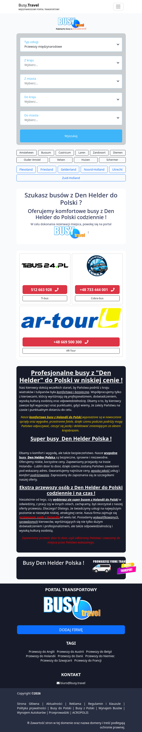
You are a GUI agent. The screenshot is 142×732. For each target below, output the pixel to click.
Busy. (39, 7)
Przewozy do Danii (70, 656)
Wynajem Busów (110, 708)
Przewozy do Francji (88, 660)
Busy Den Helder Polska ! (53, 562)
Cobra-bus (97, 298)
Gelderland (68, 169)
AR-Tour (71, 350)
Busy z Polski (85, 708)
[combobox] (72, 44)
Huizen (86, 160)
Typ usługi (31, 42)
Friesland (46, 169)
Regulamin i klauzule (104, 704)
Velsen (61, 160)
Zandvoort (99, 152)
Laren (81, 152)
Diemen (118, 152)
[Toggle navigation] (118, 6)
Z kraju (29, 60)
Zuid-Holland (71, 178)
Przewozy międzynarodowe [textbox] (43, 46)
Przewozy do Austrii (70, 652)
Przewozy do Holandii (41, 656)
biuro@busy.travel (72, 683)
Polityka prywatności (31, 708)
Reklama (75, 704)
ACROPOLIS (80, 712)
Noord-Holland (94, 169)
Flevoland (26, 169)
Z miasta (30, 79)
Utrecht (117, 169)
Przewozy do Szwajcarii (56, 660)
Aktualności (54, 704)
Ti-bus (44, 298)
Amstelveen (26, 152)
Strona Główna (28, 704)
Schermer (112, 160)
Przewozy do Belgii (99, 652)
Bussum (46, 152)
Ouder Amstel (32, 160)
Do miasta (31, 115)
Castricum (65, 152)
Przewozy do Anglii (42, 652)
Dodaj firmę (71, 629)
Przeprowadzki (59, 712)
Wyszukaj (70, 136)
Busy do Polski (60, 708)
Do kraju (30, 97)
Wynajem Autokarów (31, 712)
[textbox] (69, 63)
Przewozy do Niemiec (100, 656)
